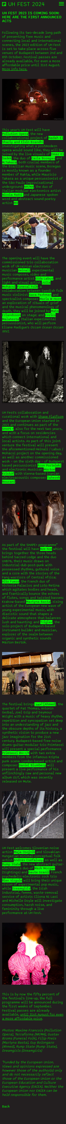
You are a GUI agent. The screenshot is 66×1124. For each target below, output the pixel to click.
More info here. (14, 80)
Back (6, 1118)
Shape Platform (51, 428)
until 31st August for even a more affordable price (32, 1028)
